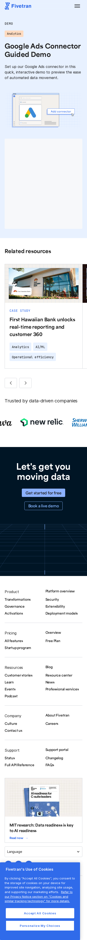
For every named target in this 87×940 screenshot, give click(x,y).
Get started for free (43, 492)
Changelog (54, 758)
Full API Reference (19, 765)
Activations (14, 613)
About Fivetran (57, 715)
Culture (11, 723)
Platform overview (60, 591)
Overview (53, 632)
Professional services (62, 689)
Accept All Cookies (40, 913)
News (50, 682)
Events (10, 689)
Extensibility (55, 606)
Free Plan (52, 641)
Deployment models (61, 613)
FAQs (49, 765)
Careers (51, 723)
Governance (15, 606)
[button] (77, 6)
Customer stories (18, 675)
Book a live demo (43, 505)
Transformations (18, 599)
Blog (49, 667)
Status (10, 758)
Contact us (13, 730)
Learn (9, 682)
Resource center (58, 675)
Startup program (18, 648)
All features (14, 641)
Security (52, 599)
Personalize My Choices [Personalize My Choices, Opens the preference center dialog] (40, 926)
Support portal (56, 749)
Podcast (11, 696)
